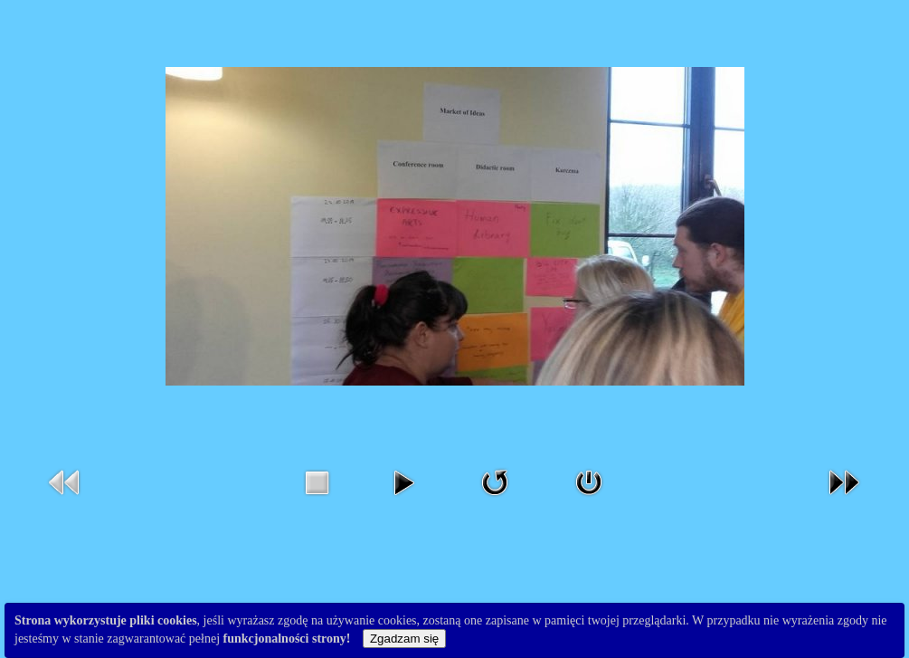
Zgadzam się (404, 638)
